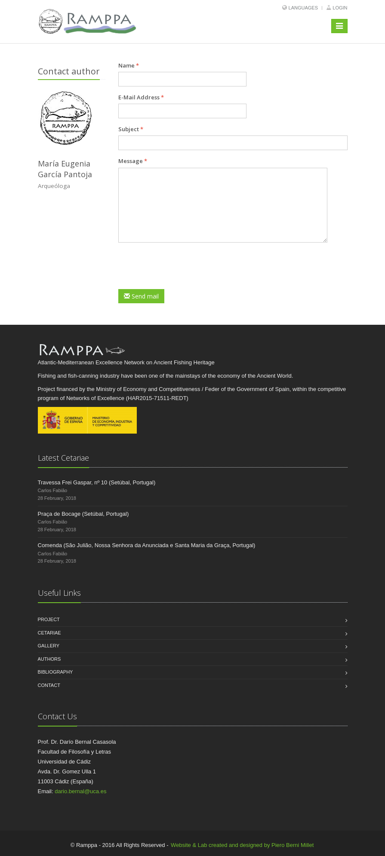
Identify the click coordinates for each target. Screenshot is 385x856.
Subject (130, 129)
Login (340, 7)
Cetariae (49, 632)
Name (128, 65)
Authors (49, 659)
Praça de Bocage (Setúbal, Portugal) (83, 514)
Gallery (49, 645)
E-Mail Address (141, 97)
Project (49, 619)
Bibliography (55, 671)
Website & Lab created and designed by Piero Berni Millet (242, 845)
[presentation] (183, 266)
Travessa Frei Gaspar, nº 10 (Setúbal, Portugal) (97, 482)
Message (132, 161)
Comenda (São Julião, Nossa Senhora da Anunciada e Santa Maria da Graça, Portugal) (147, 545)
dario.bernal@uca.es (80, 791)
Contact (49, 685)
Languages (303, 7)
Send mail (141, 296)
